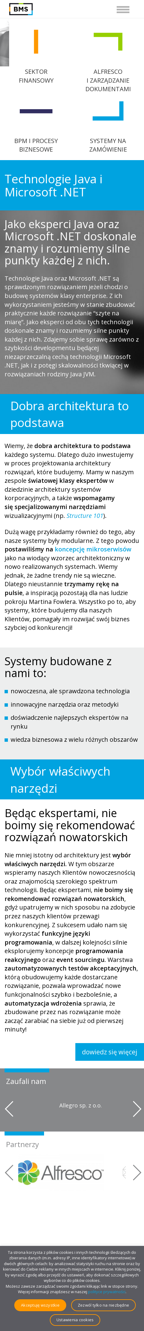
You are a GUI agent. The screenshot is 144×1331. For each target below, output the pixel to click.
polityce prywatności (106, 1291)
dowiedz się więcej (109, 1052)
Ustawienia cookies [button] (75, 1319)
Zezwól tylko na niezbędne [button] (103, 1305)
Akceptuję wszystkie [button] (40, 1305)
